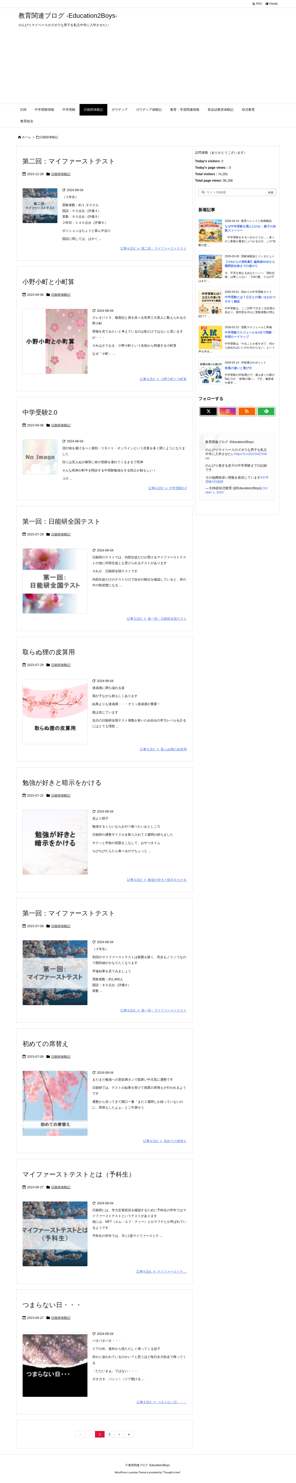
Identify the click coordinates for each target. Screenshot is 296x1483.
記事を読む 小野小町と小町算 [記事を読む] (163, 379)
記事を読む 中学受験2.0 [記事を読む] (167, 488)
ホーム (26, 137)
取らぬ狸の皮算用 (48, 652)
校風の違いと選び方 (238, 368)
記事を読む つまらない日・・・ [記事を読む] (162, 1402)
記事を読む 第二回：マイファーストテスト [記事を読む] (153, 248)
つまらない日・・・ (52, 1305)
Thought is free (171, 1472)
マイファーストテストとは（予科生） (78, 1174)
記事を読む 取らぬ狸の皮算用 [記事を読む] (163, 749)
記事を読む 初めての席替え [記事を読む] (165, 1141)
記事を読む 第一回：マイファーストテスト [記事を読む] (153, 1010)
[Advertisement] (148, 69)
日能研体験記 (61, 174)
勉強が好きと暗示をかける (62, 782)
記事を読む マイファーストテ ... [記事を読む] (161, 1271)
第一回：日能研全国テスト (61, 521)
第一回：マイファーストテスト (68, 913)
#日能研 (217, 481)
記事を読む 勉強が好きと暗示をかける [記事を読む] (157, 880)
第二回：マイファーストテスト (68, 161)
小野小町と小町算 (48, 281)
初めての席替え (45, 1043)
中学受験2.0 (39, 412)
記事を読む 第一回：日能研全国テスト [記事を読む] (157, 619)
